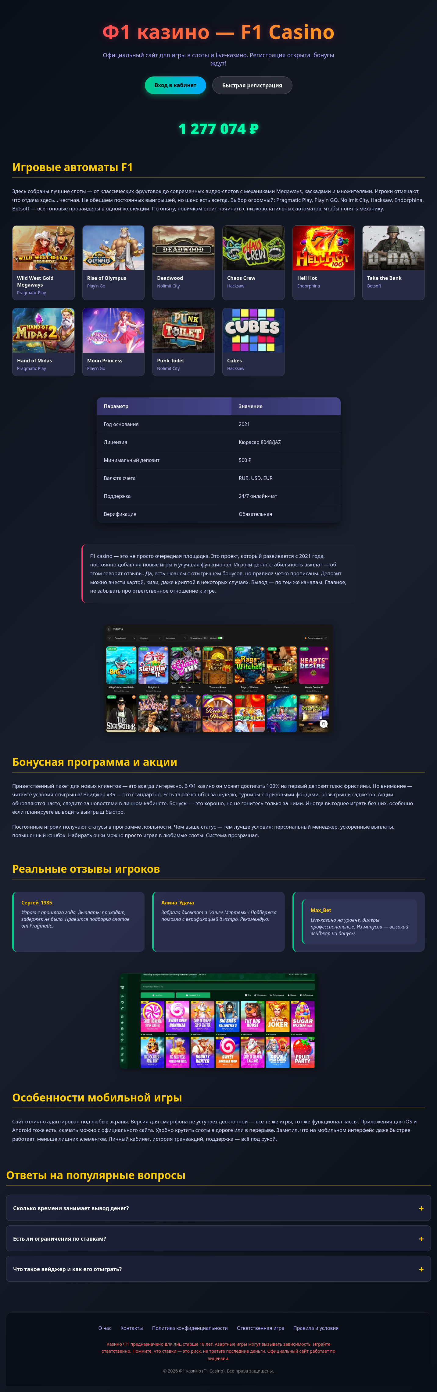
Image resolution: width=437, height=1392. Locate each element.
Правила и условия (316, 1328)
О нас (104, 1328)
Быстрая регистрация (252, 85)
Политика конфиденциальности (190, 1328)
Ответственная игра (260, 1328)
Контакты (131, 1328)
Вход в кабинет (175, 85)
